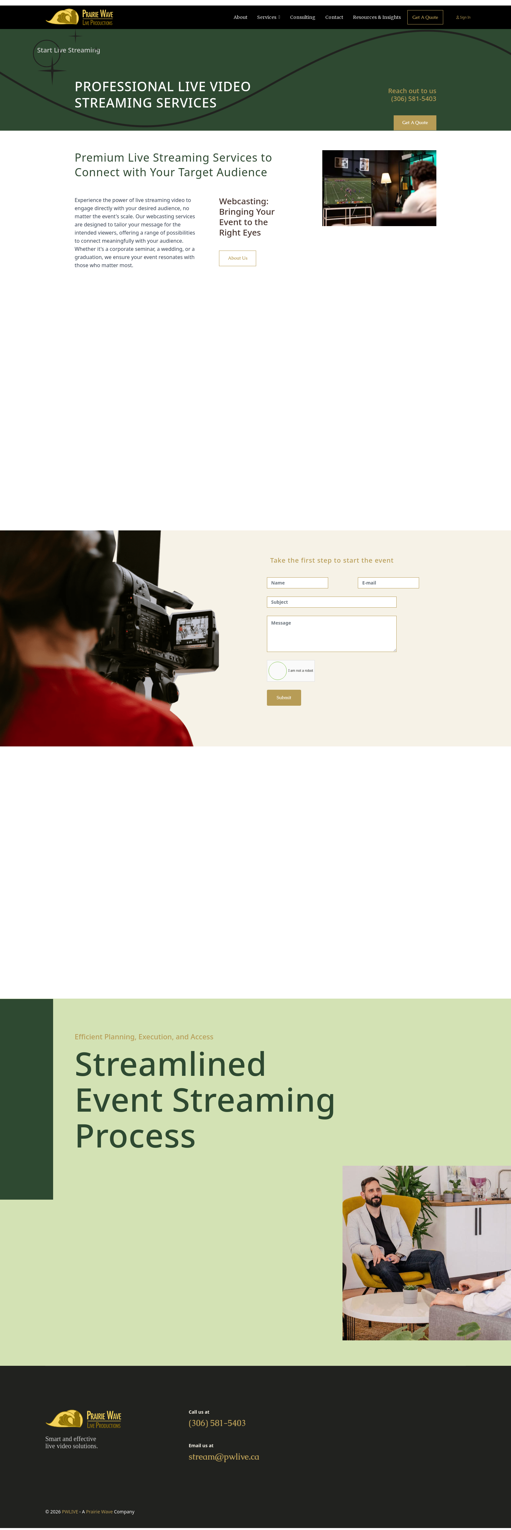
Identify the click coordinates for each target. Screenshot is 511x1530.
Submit (284, 698)
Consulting (301, 17)
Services (264, 17)
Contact (332, 17)
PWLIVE (70, 1513)
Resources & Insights (375, 17)
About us (239, 260)
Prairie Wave (99, 1513)
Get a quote (424, 17)
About (238, 17)
